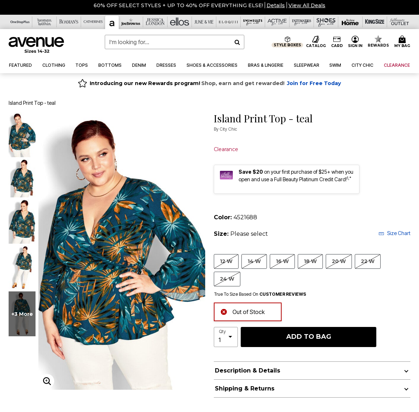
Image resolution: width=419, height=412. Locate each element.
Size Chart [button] (394, 233)
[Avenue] (112, 22)
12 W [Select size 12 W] (226, 261)
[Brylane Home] (350, 22)
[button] (276, 5)
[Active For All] (277, 22)
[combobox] (174, 42)
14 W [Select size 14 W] (254, 261)
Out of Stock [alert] (242, 311)
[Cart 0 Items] (403, 42)
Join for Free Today (314, 83)
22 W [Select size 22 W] (368, 261)
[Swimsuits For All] (253, 22)
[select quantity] (226, 337)
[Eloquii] (228, 22)
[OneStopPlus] (20, 22)
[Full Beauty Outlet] (399, 22)
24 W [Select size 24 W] (227, 278)
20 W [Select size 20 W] (339, 261)
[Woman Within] (44, 22)
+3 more (22, 314)
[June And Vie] (204, 22)
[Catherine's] (93, 22)
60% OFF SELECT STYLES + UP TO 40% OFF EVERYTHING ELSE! (178, 5)
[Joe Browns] (131, 22)
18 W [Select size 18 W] (310, 261)
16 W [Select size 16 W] (282, 261)
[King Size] (375, 22)
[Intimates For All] (301, 22)
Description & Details (247, 370)
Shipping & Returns (244, 388)
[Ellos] (180, 22)
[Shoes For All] (326, 22)
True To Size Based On (260, 294)
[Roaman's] (69, 22)
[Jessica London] (155, 22)
